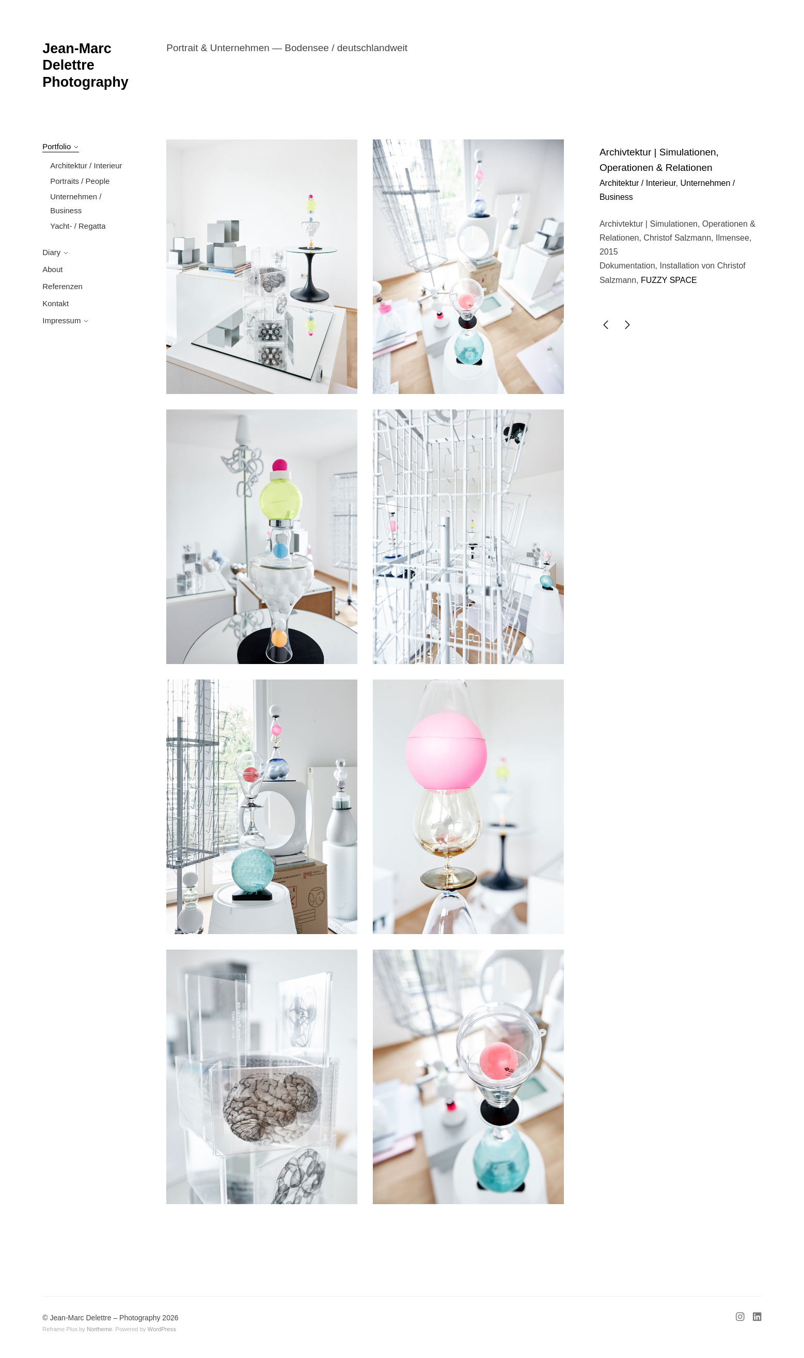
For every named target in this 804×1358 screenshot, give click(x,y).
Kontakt (55, 303)
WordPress (162, 1329)
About (52, 269)
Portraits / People (79, 181)
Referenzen (62, 286)
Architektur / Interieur (86, 165)
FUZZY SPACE (669, 280)
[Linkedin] (755, 1318)
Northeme (99, 1329)
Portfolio (56, 146)
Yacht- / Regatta (77, 226)
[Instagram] (742, 1318)
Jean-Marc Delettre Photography (85, 65)
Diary (51, 252)
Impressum (61, 320)
